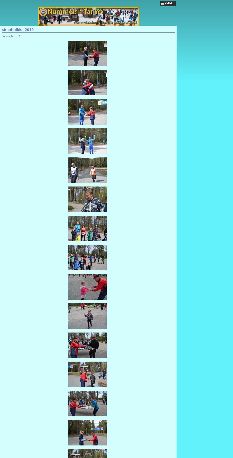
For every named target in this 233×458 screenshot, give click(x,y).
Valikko (169, 3)
